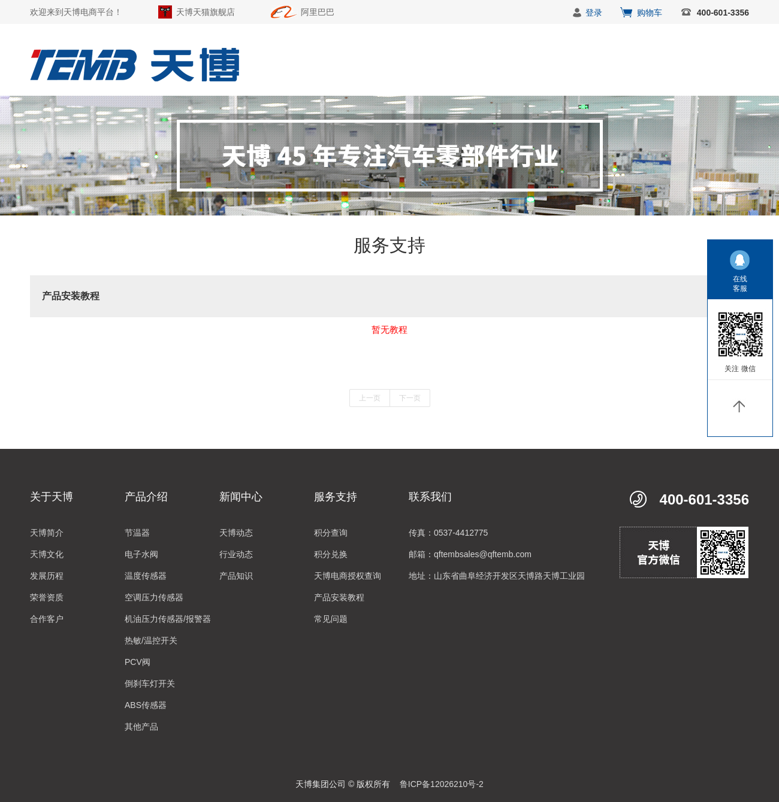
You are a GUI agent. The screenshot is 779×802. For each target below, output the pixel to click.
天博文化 (47, 554)
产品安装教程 (339, 597)
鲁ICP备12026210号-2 (442, 784)
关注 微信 (739, 368)
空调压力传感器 (154, 597)
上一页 (370, 398)
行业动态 (236, 554)
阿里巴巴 (317, 12)
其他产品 (141, 726)
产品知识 (236, 576)
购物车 (649, 12)
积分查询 (331, 532)
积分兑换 (331, 554)
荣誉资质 (47, 597)
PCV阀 (137, 662)
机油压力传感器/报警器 (168, 619)
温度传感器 (146, 576)
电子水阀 (141, 554)
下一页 (410, 398)
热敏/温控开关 (151, 640)
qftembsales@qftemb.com (483, 554)
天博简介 (47, 532)
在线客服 (740, 284)
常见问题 (331, 619)
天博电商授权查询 (347, 576)
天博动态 (236, 532)
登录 (593, 12)
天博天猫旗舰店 (205, 12)
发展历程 (47, 576)
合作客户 (47, 619)
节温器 (137, 532)
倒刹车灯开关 (150, 683)
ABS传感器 (146, 705)
